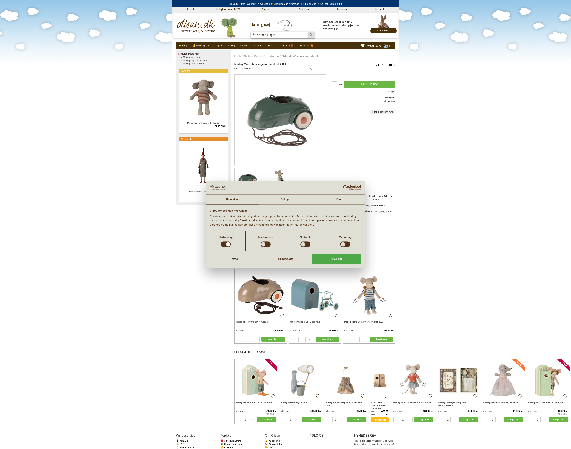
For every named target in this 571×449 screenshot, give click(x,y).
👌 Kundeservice (185, 447)
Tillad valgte (285, 259)
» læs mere (241, 331)
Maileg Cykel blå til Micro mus (305, 322)
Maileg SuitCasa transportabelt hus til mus (379, 405)
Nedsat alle (187, 139)
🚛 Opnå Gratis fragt (232, 444)
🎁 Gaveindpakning (231, 440)
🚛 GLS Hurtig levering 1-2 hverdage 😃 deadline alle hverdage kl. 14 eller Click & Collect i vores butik (285, 3)
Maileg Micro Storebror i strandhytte (254, 402)
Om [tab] (338, 199)
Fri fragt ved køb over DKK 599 (229, 10)
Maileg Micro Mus (192, 57)
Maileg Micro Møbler (193, 63)
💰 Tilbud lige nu (200, 45)
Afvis (234, 259)
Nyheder (271, 45)
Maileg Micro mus (271, 56)
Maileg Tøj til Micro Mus (195, 60)
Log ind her (383, 30)
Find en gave (342, 10)
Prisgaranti (266, 10)
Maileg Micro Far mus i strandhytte (545, 402)
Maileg (231, 45)
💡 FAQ (180, 444)
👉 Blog (183, 45)
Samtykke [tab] (232, 199)
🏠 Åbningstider (273, 444)
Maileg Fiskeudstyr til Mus (294, 402)
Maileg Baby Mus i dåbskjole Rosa (500, 402)
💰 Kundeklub (272, 440)
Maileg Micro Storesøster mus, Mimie (412, 402)
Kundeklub (379, 10)
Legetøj (218, 45)
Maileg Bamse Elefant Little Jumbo (203, 123)
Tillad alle (336, 259)
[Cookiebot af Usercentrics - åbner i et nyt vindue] (345, 187)
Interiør (244, 45)
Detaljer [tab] (285, 199)
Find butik (191, 10)
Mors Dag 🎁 (307, 45)
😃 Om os (270, 447)
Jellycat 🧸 (287, 45)
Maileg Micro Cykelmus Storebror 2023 (363, 322)
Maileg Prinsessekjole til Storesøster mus (344, 404)
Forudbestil (379, 419)
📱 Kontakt (182, 440)
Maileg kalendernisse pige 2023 (203, 191)
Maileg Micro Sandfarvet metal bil (253, 322)
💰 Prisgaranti (228, 447)
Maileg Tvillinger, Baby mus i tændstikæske (452, 404)
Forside (237, 56)
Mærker (257, 45)
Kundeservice (304, 10)
